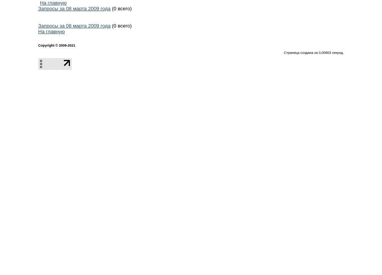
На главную (53, 3)
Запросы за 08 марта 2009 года (74, 8)
